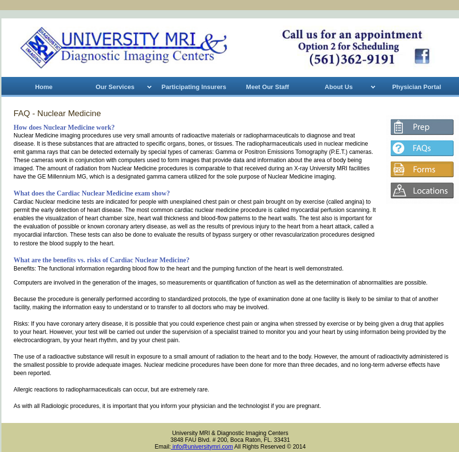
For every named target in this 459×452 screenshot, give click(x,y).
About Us (339, 86)
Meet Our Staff (267, 86)
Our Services (114, 86)
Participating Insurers (194, 86)
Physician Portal (416, 86)
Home (43, 86)
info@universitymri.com (202, 446)
